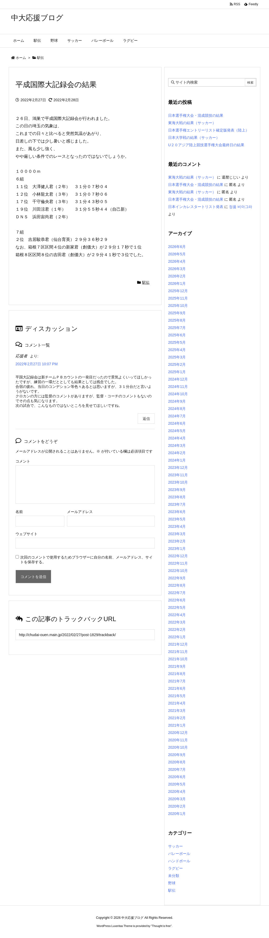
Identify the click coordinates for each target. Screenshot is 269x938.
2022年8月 (177, 585)
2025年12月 (178, 291)
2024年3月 (177, 445)
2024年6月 (177, 423)
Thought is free (161, 925)
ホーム (21, 58)
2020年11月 (178, 740)
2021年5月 (177, 696)
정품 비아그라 (240, 207)
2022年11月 (178, 563)
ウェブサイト (26, 534)
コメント (22, 461)
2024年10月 (178, 394)
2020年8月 (177, 762)
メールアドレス (80, 512)
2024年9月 (177, 401)
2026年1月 (177, 283)
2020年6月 (177, 777)
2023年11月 (178, 475)
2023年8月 (177, 497)
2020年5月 (177, 784)
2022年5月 (177, 607)
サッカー (175, 846)
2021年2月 (177, 718)
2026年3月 (177, 269)
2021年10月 (178, 659)
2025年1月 (177, 372)
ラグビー (175, 868)
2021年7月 (177, 681)
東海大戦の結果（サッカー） (192, 123)
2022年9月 (177, 578)
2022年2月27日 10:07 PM (36, 364)
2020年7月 (177, 769)
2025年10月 (178, 305)
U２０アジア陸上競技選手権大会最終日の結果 (206, 145)
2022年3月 (177, 622)
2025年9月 (177, 313)
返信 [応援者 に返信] (146, 419)
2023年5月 (177, 519)
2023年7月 (177, 504)
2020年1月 (177, 814)
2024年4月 (177, 438)
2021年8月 (177, 674)
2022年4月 (177, 615)
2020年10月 (178, 747)
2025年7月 (177, 328)
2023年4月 (177, 526)
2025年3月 (177, 357)
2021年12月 (178, 644)
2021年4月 (177, 703)
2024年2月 (177, 453)
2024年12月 (178, 379)
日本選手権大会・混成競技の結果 (195, 115)
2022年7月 (177, 593)
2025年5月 (177, 342)
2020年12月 (178, 733)
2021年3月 (177, 710)
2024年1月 (177, 460)
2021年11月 (178, 652)
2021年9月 (177, 666)
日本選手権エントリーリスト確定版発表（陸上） (208, 130)
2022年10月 (178, 571)
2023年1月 (177, 548)
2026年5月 (177, 254)
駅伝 (40, 58)
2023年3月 (177, 534)
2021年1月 (177, 725)
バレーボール (179, 853)
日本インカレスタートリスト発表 (195, 207)
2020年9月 (177, 755)
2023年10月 (178, 482)
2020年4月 (177, 791)
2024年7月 (177, 416)
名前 (19, 512)
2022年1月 (177, 637)
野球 (171, 883)
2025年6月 (177, 335)
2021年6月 (177, 688)
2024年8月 (177, 409)
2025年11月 (178, 298)
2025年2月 (177, 364)
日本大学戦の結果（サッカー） (194, 137)
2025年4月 (177, 350)
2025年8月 (177, 320)
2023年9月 (177, 490)
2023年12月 (178, 467)
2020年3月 (177, 799)
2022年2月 (177, 629)
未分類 (173, 876)
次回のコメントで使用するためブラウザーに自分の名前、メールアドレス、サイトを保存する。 (86, 559)
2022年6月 (177, 600)
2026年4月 (177, 261)
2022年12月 (178, 556)
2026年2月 (177, 276)
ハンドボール (179, 861)
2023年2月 (177, 541)
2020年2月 (177, 806)
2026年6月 (177, 247)
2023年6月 (177, 512)
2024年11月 (178, 386)
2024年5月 (177, 431)
